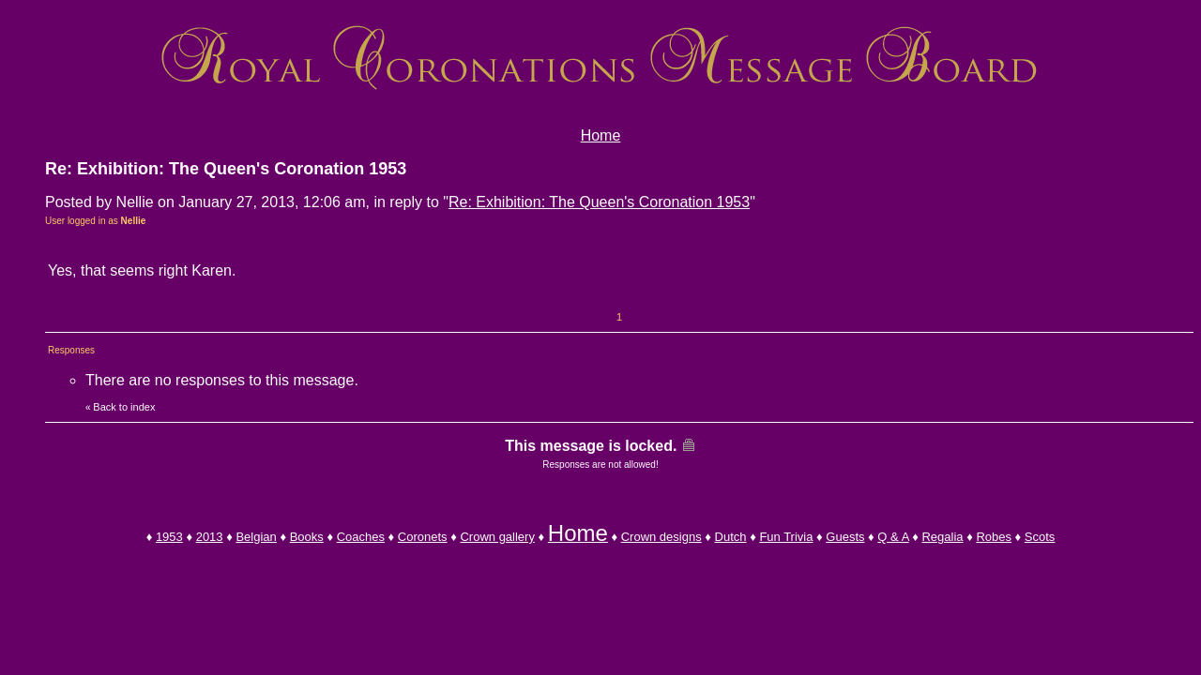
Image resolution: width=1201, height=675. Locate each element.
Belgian (256, 537)
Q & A (892, 537)
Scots (1040, 537)
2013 (209, 537)
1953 (169, 537)
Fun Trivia (786, 537)
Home (601, 135)
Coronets (423, 537)
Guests (845, 537)
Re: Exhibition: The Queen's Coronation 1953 (599, 202)
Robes (993, 537)
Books (307, 537)
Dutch (731, 537)
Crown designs (661, 537)
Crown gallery (497, 537)
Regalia (942, 537)
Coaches (361, 537)
